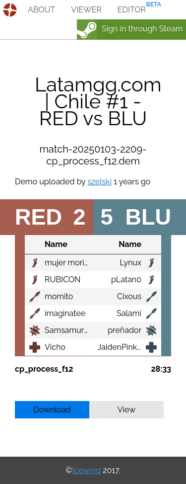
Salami (129, 313)
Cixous (129, 296)
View (127, 409)
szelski (99, 181)
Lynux (130, 262)
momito (59, 296)
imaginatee (65, 313)
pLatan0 (126, 279)
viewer (86, 9)
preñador (124, 330)
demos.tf (11, 10)
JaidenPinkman (125, 347)
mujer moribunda (76, 262)
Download (52, 409)
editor (132, 9)
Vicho (55, 347)
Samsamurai (67, 330)
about (41, 9)
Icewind (86, 470)
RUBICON (62, 279)
